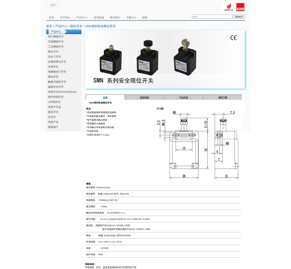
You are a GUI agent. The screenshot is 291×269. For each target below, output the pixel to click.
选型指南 (144, 97)
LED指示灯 (54, 101)
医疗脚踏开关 (56, 36)
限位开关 (76, 26)
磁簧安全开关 (56, 86)
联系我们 (115, 17)
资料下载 (222, 97)
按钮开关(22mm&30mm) (62, 91)
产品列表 (183, 97)
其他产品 (53, 121)
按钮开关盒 (54, 106)
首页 (51, 17)
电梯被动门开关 (57, 71)
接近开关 (53, 111)
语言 (52, 5)
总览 (105, 97)
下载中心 (131, 17)
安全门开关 (54, 56)
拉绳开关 (53, 66)
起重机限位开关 (57, 61)
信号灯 (52, 116)
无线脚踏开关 (56, 41)
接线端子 (53, 126)
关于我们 (65, 17)
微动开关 (53, 76)
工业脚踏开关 (56, 46)
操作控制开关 (56, 96)
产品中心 (82, 17)
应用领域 (99, 17)
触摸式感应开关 (57, 81)
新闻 (144, 17)
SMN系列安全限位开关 (100, 26)
